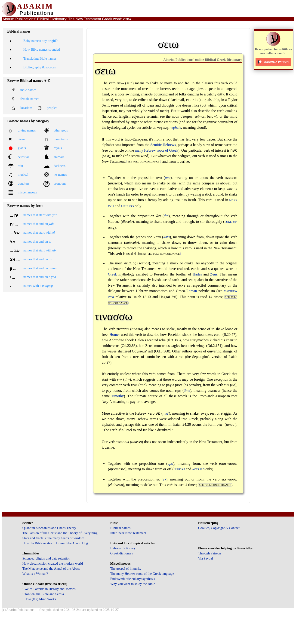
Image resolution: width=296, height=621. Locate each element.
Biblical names (120, 528)
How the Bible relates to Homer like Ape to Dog (55, 543)
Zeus (213, 274)
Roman (191, 291)
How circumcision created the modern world (52, 563)
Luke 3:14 (231, 221)
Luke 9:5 (179, 469)
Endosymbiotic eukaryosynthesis (132, 579)
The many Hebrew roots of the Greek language (142, 573)
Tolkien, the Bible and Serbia (44, 594)
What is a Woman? (35, 573)
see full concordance (143, 161)
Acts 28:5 (198, 469)
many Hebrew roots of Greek (156, 150)
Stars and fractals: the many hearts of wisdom (53, 538)
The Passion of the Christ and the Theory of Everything (60, 533)
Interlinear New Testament (128, 533)
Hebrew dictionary (123, 548)
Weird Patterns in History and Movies (49, 589)
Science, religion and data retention (46, 558)
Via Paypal (205, 558)
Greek (112, 274)
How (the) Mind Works (40, 599)
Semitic (156, 145)
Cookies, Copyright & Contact (219, 528)
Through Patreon (209, 553)
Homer (115, 335)
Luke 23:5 (127, 206)
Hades (197, 274)
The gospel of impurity (126, 568)
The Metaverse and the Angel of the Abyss (51, 568)
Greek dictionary (121, 553)
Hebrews (169, 145)
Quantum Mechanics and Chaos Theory (49, 528)
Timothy (117, 396)
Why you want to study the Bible (132, 584)
